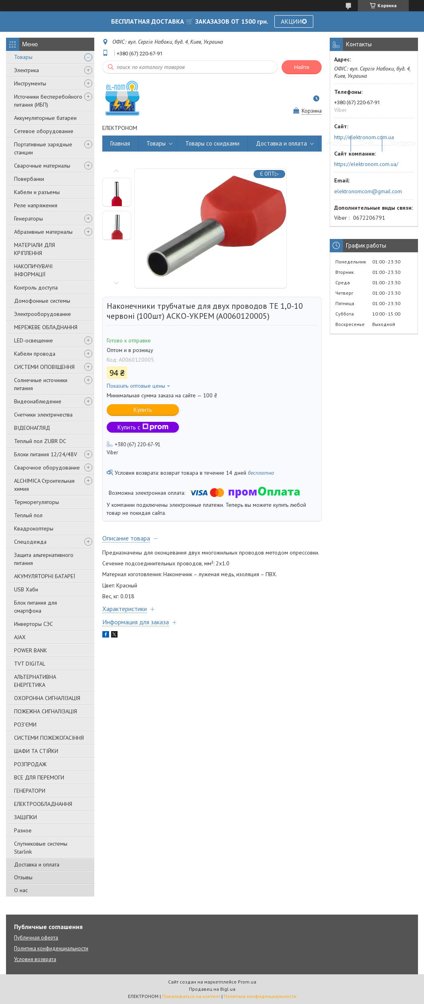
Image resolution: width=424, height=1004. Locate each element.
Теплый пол (28, 515)
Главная (120, 143)
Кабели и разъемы (37, 192)
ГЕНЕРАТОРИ (29, 790)
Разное (23, 830)
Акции (335, 143)
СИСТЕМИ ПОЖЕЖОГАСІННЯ (49, 737)
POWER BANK (30, 650)
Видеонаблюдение (37, 401)
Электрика (26, 70)
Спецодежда (30, 541)
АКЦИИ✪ (294, 21)
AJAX (20, 637)
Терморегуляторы (36, 502)
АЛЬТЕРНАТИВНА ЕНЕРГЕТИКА (35, 680)
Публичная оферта (36, 937)
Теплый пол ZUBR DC (40, 441)
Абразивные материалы (43, 231)
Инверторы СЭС (33, 624)
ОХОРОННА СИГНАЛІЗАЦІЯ (47, 698)
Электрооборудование (42, 314)
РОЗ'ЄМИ (25, 724)
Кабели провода (34, 353)
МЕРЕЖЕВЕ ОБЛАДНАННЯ (45, 327)
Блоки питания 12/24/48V (45, 454)
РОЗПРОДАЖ (30, 764)
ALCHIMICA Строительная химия (44, 484)
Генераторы (28, 218)
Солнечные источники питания (40, 384)
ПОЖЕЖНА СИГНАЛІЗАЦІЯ (45, 711)
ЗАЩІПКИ (25, 817)
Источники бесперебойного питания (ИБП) (48, 100)
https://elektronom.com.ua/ (366, 164)
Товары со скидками (212, 143)
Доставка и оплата (36, 864)
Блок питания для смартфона (35, 606)
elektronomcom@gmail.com (368, 191)
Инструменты (30, 83)
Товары (23, 57)
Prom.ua (247, 982)
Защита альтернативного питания (43, 559)
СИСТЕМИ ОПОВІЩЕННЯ (44, 366)
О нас (21, 890)
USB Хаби (26, 589)
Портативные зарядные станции (43, 148)
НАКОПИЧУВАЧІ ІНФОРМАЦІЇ (33, 270)
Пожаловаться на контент (191, 996)
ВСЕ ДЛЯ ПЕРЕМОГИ (39, 777)
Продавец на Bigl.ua (212, 989)
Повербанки (29, 178)
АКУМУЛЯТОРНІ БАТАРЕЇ (44, 576)
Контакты (403, 143)
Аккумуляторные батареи (45, 117)
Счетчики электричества (43, 414)
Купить (143, 409)
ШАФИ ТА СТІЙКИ (36, 751)
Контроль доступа (36, 287)
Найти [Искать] (301, 67)
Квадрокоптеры (33, 528)
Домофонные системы (42, 300)
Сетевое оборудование (43, 131)
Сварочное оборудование (47, 467)
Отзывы (23, 877)
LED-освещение (33, 340)
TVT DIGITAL (29, 663)
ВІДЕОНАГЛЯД (32, 427)
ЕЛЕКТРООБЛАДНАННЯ (43, 804)
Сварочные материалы (42, 165)
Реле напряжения (35, 205)
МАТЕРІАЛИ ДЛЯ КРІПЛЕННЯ (34, 249)
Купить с (143, 427)
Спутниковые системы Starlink (40, 847)
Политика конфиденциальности (51, 948)
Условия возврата (35, 959)
